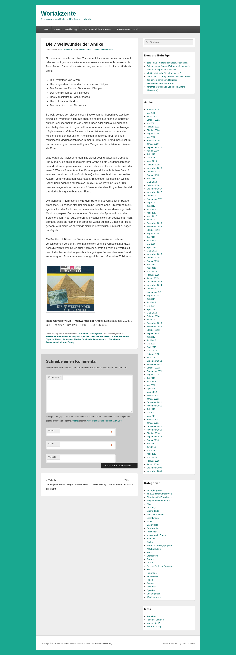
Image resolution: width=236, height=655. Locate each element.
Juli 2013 (151, 337)
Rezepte (151, 580)
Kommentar (54, 377)
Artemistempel (64, 336)
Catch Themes (188, 643)
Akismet (75, 421)
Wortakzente (58, 13)
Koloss (115, 336)
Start (46, 29)
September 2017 (154, 199)
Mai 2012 (151, 385)
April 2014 (151, 309)
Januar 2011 (152, 423)
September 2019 (154, 147)
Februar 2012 (153, 395)
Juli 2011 (151, 409)
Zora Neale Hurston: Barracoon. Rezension (167, 63)
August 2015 (153, 261)
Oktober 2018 (153, 171)
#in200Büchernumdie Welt (159, 494)
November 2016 (154, 226)
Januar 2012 (152, 399)
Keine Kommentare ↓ (103, 50)
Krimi (149, 552)
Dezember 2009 (154, 468)
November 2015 (154, 254)
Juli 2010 (151, 443)
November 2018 (154, 168)
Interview (151, 538)
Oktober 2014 (153, 288)
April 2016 (151, 247)
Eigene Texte (153, 511)
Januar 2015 (152, 278)
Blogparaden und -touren (158, 500)
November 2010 (154, 430)
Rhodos (77, 339)
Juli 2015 (151, 264)
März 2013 (152, 350)
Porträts (150, 559)
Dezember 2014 (154, 281)
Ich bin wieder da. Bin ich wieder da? (164, 73)
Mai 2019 (151, 157)
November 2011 (154, 405)
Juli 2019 (151, 154)
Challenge (151, 507)
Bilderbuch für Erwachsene (159, 497)
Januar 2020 (152, 144)
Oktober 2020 (153, 130)
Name (51, 430)
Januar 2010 (152, 464)
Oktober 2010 (153, 433)
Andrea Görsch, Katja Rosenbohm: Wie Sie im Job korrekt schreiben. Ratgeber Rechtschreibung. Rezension (168, 80)
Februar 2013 (153, 354)
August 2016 (153, 233)
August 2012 (153, 374)
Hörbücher (83, 333)
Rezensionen (153, 576)
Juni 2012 (151, 381)
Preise (150, 562)
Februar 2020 (153, 140)
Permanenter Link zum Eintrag (60, 342)
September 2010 (154, 436)
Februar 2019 (153, 164)
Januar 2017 (152, 219)
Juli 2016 (151, 237)
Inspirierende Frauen (156, 535)
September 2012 (154, 371)
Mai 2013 (151, 343)
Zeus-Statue (98, 339)
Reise (149, 569)
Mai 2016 (151, 244)
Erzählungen (153, 518)
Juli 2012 (151, 378)
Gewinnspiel (152, 528)
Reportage (152, 573)
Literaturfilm (152, 556)
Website (52, 457)
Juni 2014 (151, 302)
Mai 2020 (151, 137)
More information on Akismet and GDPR (104, 421)
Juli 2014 (151, 299)
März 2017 (152, 216)
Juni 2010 (151, 447)
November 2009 (154, 471)
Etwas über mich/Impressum (96, 29)
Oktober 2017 (153, 195)
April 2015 (151, 268)
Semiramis (87, 339)
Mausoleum (124, 336)
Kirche (150, 542)
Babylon (75, 336)
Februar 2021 (153, 127)
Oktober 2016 (153, 230)
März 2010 (152, 457)
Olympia (50, 339)
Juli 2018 (151, 178)
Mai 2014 (151, 306)
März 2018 (152, 182)
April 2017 (151, 213)
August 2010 (153, 440)
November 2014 (154, 285)
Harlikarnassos (103, 336)
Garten (150, 521)
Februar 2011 (153, 419)
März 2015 (152, 271)
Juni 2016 (151, 240)
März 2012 (152, 392)
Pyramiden (67, 339)
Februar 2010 (153, 461)
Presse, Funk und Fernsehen (160, 566)
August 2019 (153, 151)
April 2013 (151, 347)
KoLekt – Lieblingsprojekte (159, 545)
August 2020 (153, 133)
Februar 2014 (153, 316)
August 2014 (153, 295)
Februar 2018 (153, 185)
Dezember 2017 (154, 189)
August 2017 (153, 202)
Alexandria (51, 336)
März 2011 (152, 416)
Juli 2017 (151, 206)
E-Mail (51, 443)
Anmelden (151, 616)
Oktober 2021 (153, 120)
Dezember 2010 (154, 426)
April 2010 (151, 454)
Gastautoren (152, 525)
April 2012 (151, 388)
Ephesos (85, 336)
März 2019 (152, 161)
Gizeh (92, 336)
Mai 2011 (151, 412)
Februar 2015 (153, 275)
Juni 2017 (151, 209)
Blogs (149, 504)
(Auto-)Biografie (154, 490)
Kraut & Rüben (154, 549)
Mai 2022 (151, 113)
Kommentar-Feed (155, 623)
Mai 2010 (151, 450)
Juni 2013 (151, 340)
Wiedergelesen (154, 597)
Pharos (58, 339)
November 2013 (154, 326)
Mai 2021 (151, 123)
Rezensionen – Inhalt (128, 29)
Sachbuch (151, 586)
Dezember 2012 (154, 361)
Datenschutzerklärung (65, 29)
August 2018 (153, 175)
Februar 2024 (153, 109)
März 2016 (152, 251)
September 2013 (154, 333)
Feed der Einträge (155, 620)
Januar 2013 (152, 357)
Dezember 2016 (154, 223)
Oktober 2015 (153, 257)
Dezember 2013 (154, 323)
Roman (150, 583)
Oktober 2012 (153, 368)
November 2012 (154, 364)
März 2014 (152, 313)
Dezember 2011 (154, 402)
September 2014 (154, 292)
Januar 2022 (152, 116)
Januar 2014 (152, 319)
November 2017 (154, 192)
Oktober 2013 (153, 330)
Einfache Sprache (155, 514)
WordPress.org (154, 626)
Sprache (151, 590)
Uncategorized (96, 333)
